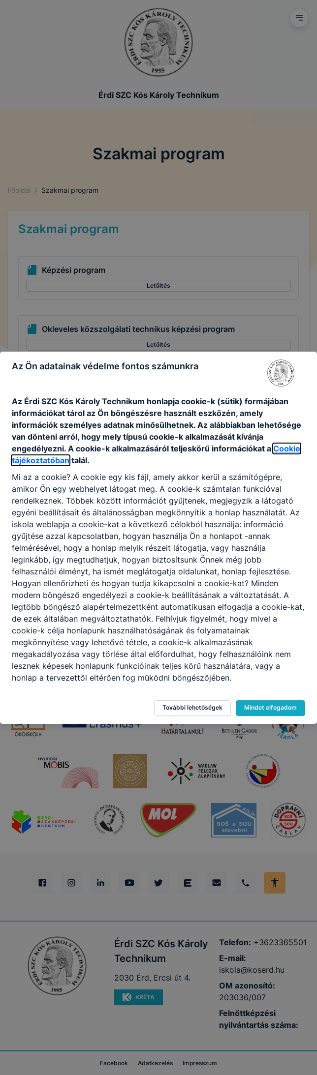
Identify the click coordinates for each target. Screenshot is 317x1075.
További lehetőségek (192, 707)
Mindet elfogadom (270, 707)
